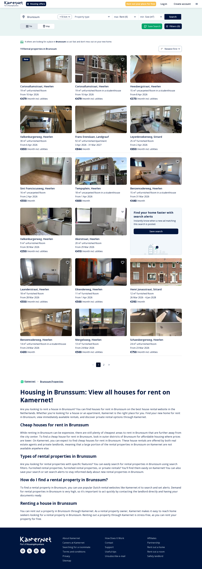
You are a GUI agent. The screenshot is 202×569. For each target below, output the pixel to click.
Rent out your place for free (141, 4)
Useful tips (110, 551)
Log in (164, 3)
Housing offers (36, 4)
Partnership (153, 542)
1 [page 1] (98, 364)
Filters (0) (173, 26)
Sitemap (67, 560)
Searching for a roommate (76, 547)
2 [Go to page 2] (103, 364)
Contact (109, 542)
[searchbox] (41, 17)
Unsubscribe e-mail (115, 556)
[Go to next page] (109, 365)
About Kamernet (71, 538)
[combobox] (36, 17)
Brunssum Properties (51, 381)
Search (173, 16)
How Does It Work (114, 538)
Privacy (66, 556)
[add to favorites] (68, 59)
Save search (156, 231)
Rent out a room (156, 551)
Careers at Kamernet (73, 542)
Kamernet (28, 381)
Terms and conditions (74, 551)
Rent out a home (156, 547)
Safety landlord (155, 556)
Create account (182, 3)
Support (109, 547)
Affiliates (151, 538)
